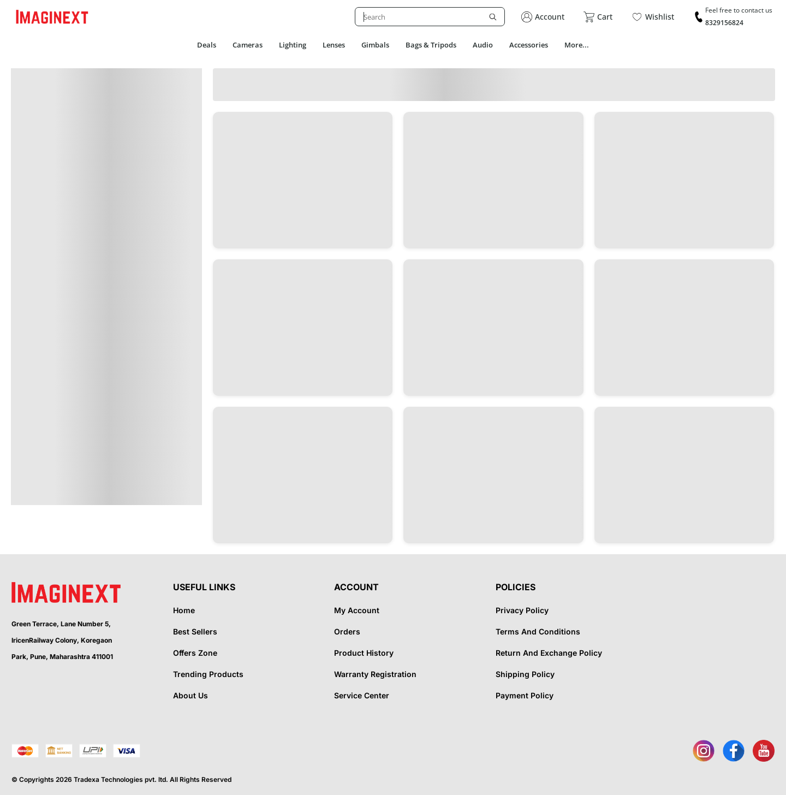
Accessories (528, 45)
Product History (364, 652)
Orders (347, 631)
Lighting (292, 45)
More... (576, 45)
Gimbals (375, 45)
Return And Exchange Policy (549, 652)
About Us (190, 695)
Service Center (361, 695)
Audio (483, 45)
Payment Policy (524, 695)
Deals (206, 45)
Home (184, 610)
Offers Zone (195, 652)
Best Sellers (195, 631)
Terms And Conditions (538, 631)
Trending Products (208, 674)
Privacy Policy (522, 610)
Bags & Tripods (431, 45)
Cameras (248, 45)
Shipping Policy (525, 674)
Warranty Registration (375, 674)
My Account (356, 610)
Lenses (334, 45)
